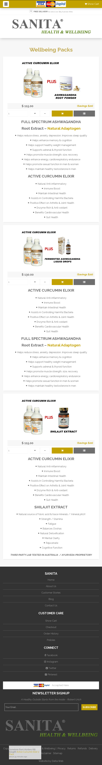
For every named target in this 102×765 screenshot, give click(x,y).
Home (51, 579)
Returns (71, 748)
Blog (51, 599)
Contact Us (51, 605)
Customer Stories (51, 592)
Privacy (61, 748)
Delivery (93, 748)
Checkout (51, 627)
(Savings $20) (85, 106)
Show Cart (92, 4)
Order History (51, 633)
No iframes (33, 754)
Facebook (51, 655)
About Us (51, 586)
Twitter (51, 668)
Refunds (82, 748)
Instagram (51, 661)
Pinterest (51, 674)
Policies (51, 640)
